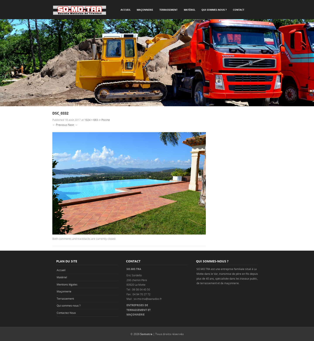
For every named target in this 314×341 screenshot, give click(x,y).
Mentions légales (67, 284)
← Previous (59, 125)
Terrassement (168, 9)
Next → (73, 125)
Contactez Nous (66, 312)
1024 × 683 (91, 120)
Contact (238, 9)
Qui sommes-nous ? (214, 9)
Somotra (146, 334)
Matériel (189, 9)
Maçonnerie (145, 9)
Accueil (126, 9)
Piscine (105, 120)
